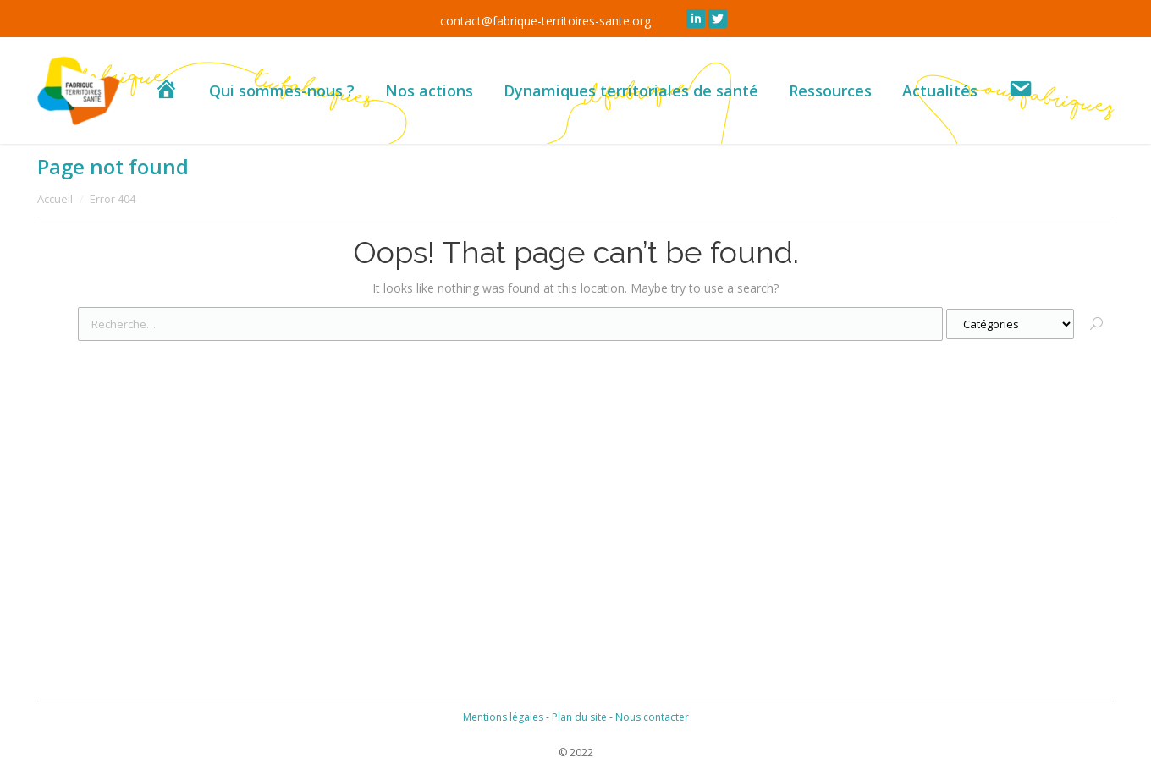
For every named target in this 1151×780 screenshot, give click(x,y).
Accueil (55, 198)
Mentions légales (503, 717)
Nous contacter (652, 717)
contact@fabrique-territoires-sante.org (545, 21)
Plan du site (579, 717)
